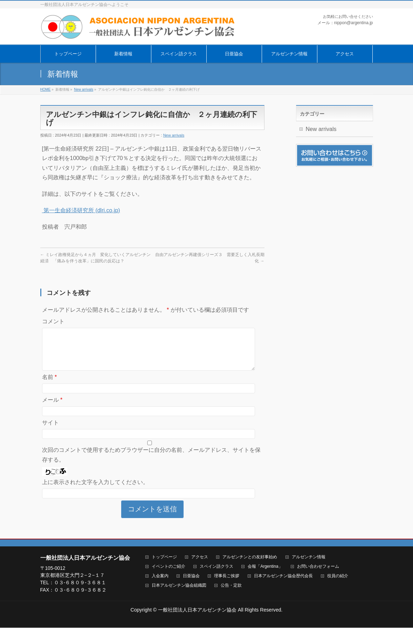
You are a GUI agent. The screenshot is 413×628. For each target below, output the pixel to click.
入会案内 (160, 576)
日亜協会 (191, 576)
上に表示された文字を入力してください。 (95, 491)
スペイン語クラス (216, 567)
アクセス (199, 557)
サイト (50, 431)
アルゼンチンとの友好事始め (249, 557)
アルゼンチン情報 (308, 557)
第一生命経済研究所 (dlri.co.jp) (81, 210)
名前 (49, 385)
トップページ (164, 557)
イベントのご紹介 (168, 567)
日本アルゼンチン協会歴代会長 (283, 576)
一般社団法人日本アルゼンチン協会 (197, 610)
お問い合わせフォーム (318, 567)
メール (52, 408)
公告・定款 (231, 586)
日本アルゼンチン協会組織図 (179, 586)
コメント (53, 321)
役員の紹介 (337, 576)
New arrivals (174, 135)
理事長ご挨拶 (226, 576)
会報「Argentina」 (265, 567)
